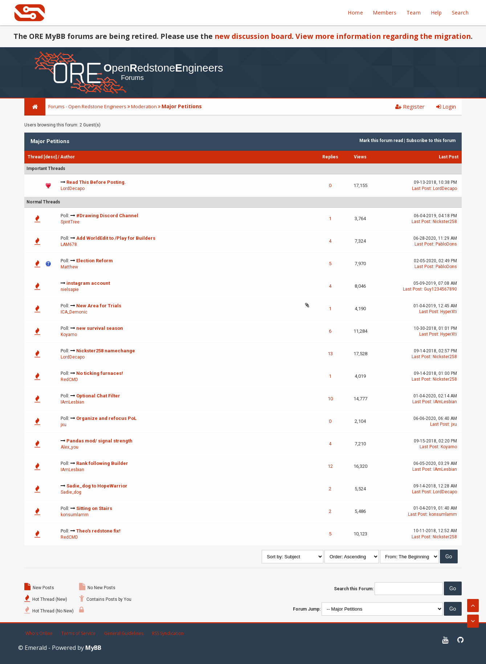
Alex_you (69, 447)
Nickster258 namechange (105, 350)
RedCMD (69, 379)
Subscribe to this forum (431, 140)
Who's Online (39, 633)
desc (50, 156)
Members (384, 12)
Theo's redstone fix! (98, 531)
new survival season (99, 328)
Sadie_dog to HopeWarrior (96, 486)
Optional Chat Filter (98, 395)
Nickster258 (445, 221)
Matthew (69, 267)
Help (436, 12)
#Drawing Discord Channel (107, 215)
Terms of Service (78, 633)
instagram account (88, 283)
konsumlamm (75, 514)
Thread (35, 156)
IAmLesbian (72, 402)
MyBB (93, 648)
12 (330, 466)
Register (410, 106)
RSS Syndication (168, 633)
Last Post (448, 156)
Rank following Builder (102, 463)
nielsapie (70, 289)
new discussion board (253, 36)
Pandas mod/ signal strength (99, 441)
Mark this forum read (381, 140)
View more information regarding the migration (383, 36)
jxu (63, 424)
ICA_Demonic (74, 312)
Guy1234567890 (440, 289)
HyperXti (448, 311)
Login (446, 106)
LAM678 (69, 244)
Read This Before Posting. (96, 182)
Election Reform (94, 260)
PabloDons (446, 244)
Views (360, 156)
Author (67, 156)
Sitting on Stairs (94, 508)
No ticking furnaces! (99, 373)
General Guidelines (123, 633)
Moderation (144, 106)
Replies (330, 156)
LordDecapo (73, 188)
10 (330, 398)
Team (414, 12)
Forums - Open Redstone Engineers (87, 106)
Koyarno (69, 334)
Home (355, 12)
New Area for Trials (98, 305)
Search (460, 12)
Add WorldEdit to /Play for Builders (115, 238)
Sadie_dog (71, 492)
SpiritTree (70, 221)
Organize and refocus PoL (106, 418)
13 (330, 353)
